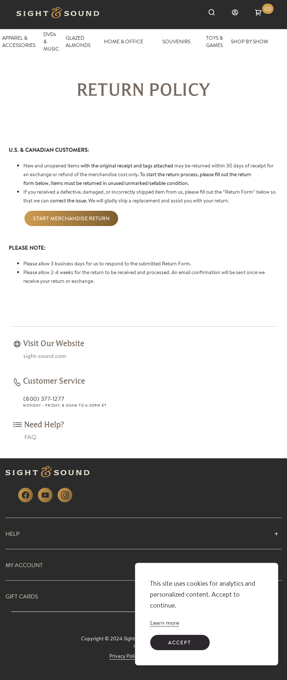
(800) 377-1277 (43, 398)
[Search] (216, 12)
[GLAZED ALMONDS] (81, 41)
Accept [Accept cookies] (179, 642)
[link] (164, 622)
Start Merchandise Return (71, 218)
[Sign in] (239, 12)
